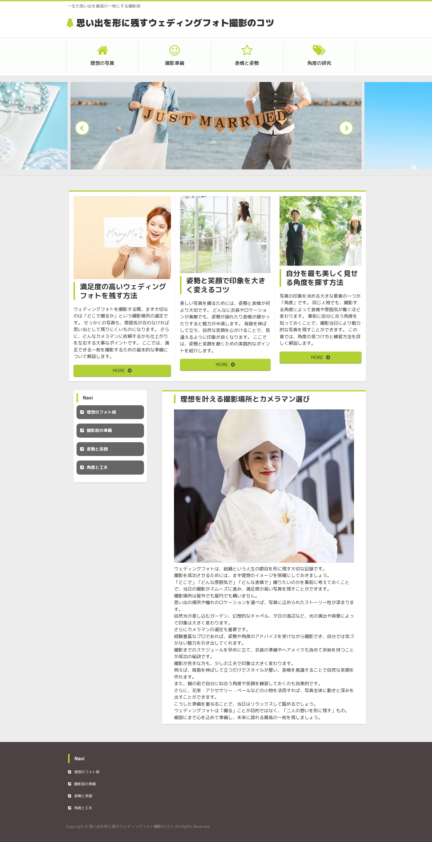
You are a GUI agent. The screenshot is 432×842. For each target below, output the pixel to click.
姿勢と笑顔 (97, 449)
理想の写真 (102, 63)
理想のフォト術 (101, 412)
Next (348, 130)
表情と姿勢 (247, 63)
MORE (119, 370)
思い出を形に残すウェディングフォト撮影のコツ (175, 23)
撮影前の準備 (99, 430)
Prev (84, 130)
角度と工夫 (97, 467)
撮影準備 (174, 63)
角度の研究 (319, 63)
